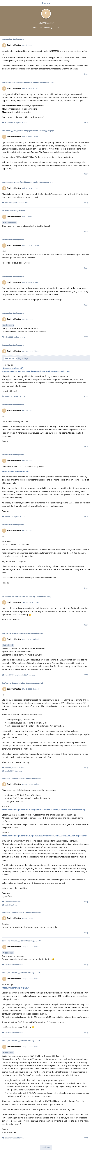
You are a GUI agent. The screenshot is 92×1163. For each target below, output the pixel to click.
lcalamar (9, 953)
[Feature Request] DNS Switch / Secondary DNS (23, 633)
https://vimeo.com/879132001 (15, 471)
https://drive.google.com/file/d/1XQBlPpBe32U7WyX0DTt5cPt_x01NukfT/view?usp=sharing (43, 809)
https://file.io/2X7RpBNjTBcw (15, 988)
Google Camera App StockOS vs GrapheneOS (22, 778)
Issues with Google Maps (14, 210)
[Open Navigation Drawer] (2, 3)
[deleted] (9, 645)
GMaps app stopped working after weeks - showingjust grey (29, 82)
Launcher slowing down (14, 39)
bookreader (10, 222)
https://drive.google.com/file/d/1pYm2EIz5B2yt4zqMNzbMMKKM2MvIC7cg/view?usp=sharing (45, 835)
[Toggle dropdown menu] (46, 3)
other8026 (12, 358)
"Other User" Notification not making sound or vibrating (27, 596)
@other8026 (8, 325)
